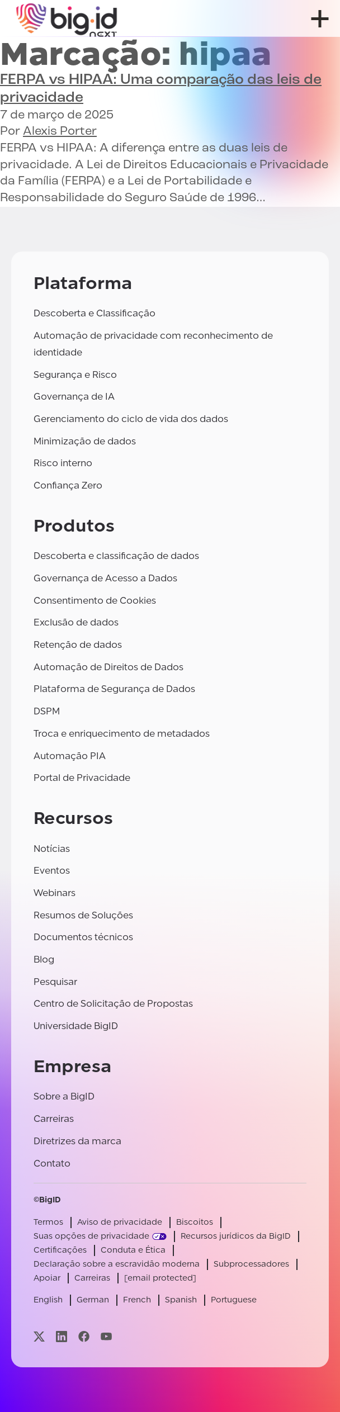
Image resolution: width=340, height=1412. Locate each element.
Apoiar (47, 1278)
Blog (44, 959)
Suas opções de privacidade (91, 1236)
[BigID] (67, 18)
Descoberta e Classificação (94, 313)
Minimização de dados (85, 441)
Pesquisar (55, 982)
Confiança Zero (68, 485)
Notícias (52, 849)
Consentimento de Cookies (95, 600)
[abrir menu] (320, 18)
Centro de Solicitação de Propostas (113, 1003)
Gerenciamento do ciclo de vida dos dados (131, 419)
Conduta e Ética (133, 1250)
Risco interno (63, 463)
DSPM (47, 711)
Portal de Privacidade (82, 778)
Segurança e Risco (75, 374)
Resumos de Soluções (83, 915)
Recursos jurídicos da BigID (236, 1236)
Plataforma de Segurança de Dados (114, 689)
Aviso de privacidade (119, 1222)
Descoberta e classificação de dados (116, 556)
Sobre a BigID (64, 1096)
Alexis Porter (60, 131)
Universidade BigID (76, 1026)
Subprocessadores (251, 1264)
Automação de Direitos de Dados (108, 667)
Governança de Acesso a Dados (105, 578)
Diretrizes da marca (77, 1141)
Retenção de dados (78, 644)
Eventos (52, 870)
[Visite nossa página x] (39, 1336)
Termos (48, 1222)
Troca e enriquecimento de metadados (122, 733)
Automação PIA (70, 756)
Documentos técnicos (83, 937)
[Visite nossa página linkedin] (61, 1336)
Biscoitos (194, 1222)
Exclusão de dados (76, 622)
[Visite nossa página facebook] (83, 1336)
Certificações (60, 1250)
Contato (52, 1163)
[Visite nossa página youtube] (106, 1336)
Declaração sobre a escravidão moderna (117, 1264)
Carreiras (54, 1119)
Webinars (54, 893)
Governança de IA (74, 396)
